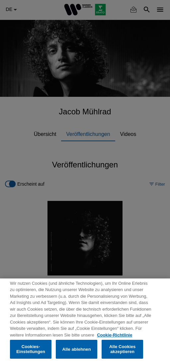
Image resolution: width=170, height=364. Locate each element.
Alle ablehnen (76, 349)
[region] (85, 321)
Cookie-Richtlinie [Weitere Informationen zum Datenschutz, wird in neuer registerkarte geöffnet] (114, 335)
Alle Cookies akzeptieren (122, 349)
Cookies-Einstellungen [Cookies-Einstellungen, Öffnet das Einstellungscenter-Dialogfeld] (30, 349)
